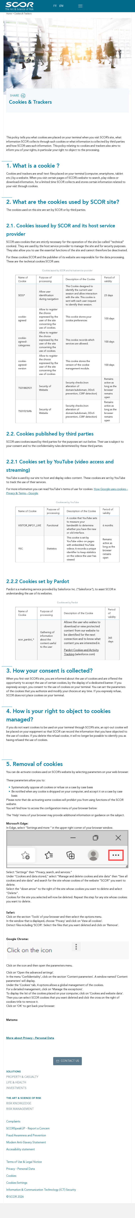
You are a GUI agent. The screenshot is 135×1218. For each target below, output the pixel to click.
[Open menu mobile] (80, 6)
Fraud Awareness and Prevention (26, 1135)
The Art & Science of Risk (23, 1098)
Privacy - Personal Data (20, 1169)
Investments (16, 1088)
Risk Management (20, 1109)
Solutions (13, 1071)
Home (9, 14)
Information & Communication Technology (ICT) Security (41, 1190)
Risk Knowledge (18, 1103)
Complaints (13, 1121)
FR (54, 6)
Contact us (70, 1061)
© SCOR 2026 (15, 1197)
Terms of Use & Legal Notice (24, 1162)
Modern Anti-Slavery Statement (26, 1142)
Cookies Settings (16, 1183)
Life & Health (16, 1082)
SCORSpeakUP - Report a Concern (28, 1128)
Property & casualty (22, 1077)
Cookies (11, 1176)
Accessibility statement (20, 1149)
